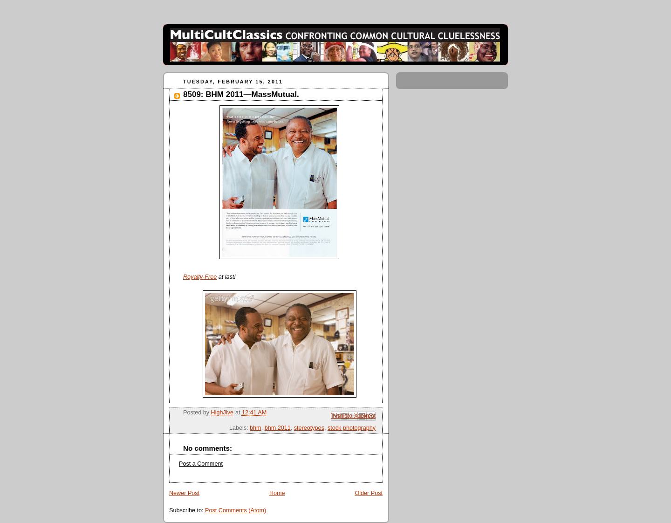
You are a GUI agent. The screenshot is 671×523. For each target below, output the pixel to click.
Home (277, 493)
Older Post (369, 493)
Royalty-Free (200, 277)
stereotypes (309, 428)
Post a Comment (201, 464)
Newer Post (184, 493)
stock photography (352, 428)
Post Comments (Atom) (235, 510)
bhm (255, 428)
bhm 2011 (278, 428)
